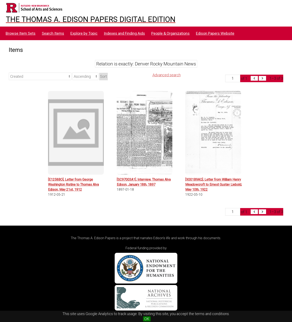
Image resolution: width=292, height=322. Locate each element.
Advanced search (166, 75)
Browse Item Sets (21, 33)
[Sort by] (40, 76)
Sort (103, 76)
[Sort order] (85, 76)
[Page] (232, 78)
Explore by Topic (84, 33)
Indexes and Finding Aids (124, 33)
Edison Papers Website (215, 33)
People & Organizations (170, 33)
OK (146, 319)
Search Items (53, 33)
